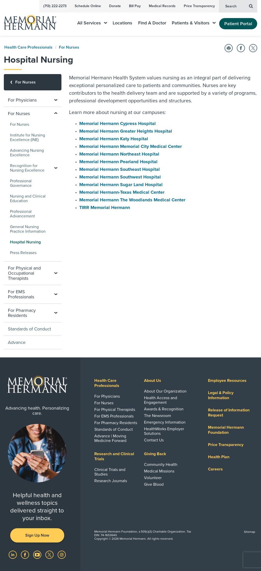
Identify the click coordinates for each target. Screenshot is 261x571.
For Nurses (69, 47)
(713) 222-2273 (55, 6)
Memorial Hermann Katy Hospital (113, 139)
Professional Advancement (22, 214)
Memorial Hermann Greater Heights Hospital (125, 131)
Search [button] (239, 5)
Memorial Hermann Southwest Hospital (120, 177)
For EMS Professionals (114, 416)
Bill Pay (135, 6)
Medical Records (162, 6)
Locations (122, 23)
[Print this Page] (229, 48)
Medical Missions (159, 471)
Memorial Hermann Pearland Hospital (118, 161)
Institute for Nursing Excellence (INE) (27, 137)
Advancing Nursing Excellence (27, 153)
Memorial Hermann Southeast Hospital (119, 169)
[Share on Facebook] (241, 48)
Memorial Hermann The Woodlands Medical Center (132, 200)
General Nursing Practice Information (28, 229)
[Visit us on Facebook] (25, 554)
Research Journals (110, 481)
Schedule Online (88, 6)
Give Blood (154, 484)
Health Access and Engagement (160, 400)
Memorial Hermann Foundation (226, 430)
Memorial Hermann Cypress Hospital (117, 123)
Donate (115, 6)
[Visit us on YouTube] (37, 554)
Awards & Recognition (164, 409)
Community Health (160, 464)
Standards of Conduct (29, 329)
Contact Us (154, 440)
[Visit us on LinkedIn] (13, 554)
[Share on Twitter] (253, 48)
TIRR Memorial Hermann (104, 207)
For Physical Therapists (114, 409)
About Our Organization (165, 391)
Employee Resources (227, 380)
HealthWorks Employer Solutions (164, 431)
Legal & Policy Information (220, 395)
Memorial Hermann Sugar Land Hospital (121, 184)
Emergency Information (165, 422)
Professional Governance (21, 183)
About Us (152, 380)
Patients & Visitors (194, 23)
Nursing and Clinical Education (28, 198)
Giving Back (155, 453)
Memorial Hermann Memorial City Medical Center (130, 146)
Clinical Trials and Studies (109, 472)
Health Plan (218, 456)
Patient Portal (238, 23)
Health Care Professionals (28, 47)
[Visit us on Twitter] (50, 554)
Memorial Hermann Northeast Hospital (119, 154)
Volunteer (153, 478)
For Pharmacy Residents (115, 423)
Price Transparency (199, 6)
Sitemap (249, 532)
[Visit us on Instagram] (62, 554)
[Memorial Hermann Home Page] (33, 20)
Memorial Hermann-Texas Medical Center (121, 192)
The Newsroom (157, 415)
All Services (92, 23)
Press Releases (23, 252)
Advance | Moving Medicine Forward (110, 438)
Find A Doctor (152, 23)
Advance (16, 342)
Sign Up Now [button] (37, 535)
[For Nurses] (32, 82)
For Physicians (107, 396)
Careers (215, 469)
